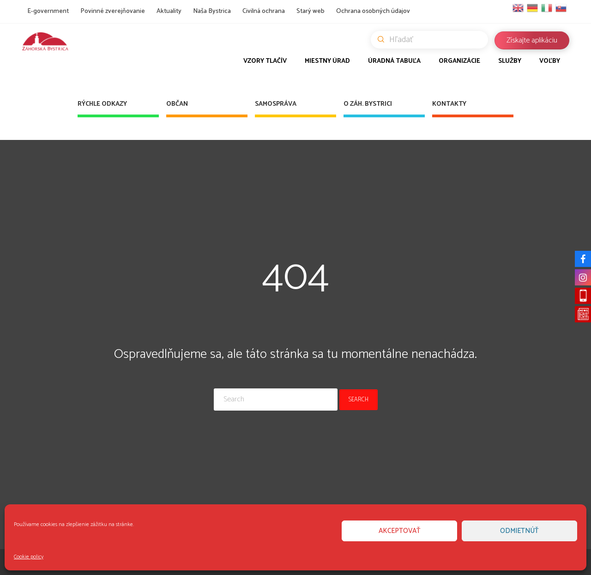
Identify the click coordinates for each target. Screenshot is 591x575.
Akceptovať (400, 531)
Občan (177, 104)
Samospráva (275, 104)
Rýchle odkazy (102, 104)
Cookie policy (28, 556)
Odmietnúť (519, 531)
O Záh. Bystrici (368, 104)
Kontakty (449, 104)
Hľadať (433, 40)
